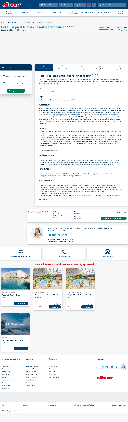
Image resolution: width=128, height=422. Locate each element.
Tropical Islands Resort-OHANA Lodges (50, 295)
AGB (3, 405)
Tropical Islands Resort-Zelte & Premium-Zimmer (86, 295)
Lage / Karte (100, 67)
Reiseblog (5, 374)
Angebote (55, 307)
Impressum (26, 405)
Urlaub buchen (7, 366)
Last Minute (6, 371)
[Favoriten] (89, 5)
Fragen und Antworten (33, 369)
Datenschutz (52, 405)
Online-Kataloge (31, 380)
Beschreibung (44, 67)
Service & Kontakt (31, 377)
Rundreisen (6, 377)
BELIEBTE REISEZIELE (9, 13)
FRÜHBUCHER (56, 13)
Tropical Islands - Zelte (11, 295)
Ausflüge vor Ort (7, 380)
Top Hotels (5, 369)
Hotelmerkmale (62, 67)
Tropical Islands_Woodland (12, 340)
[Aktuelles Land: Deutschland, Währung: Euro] (94, 5)
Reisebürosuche (31, 383)
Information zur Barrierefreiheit (84, 405)
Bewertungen (81, 67)
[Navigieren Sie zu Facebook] (98, 367)
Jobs (50, 369)
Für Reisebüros (30, 385)
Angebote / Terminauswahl (113, 218)
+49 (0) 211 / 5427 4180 (58, 235)
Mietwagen (6, 388)
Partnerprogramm (54, 377)
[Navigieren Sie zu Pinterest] (107, 367)
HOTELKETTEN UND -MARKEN (118, 13)
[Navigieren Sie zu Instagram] (103, 367)
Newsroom (52, 374)
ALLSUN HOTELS (87, 13)
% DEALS (40, 13)
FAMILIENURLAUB (103, 13)
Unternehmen (53, 366)
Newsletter (52, 371)
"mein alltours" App (32, 374)
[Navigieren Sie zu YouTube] (112, 367)
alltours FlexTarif (31, 371)
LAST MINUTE (25, 13)
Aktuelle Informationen (33, 366)
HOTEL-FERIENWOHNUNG (72, 13)
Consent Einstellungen (119, 405)
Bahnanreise (6, 385)
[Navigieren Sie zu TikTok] (116, 367)
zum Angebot (21, 303)
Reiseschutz (6, 383)
